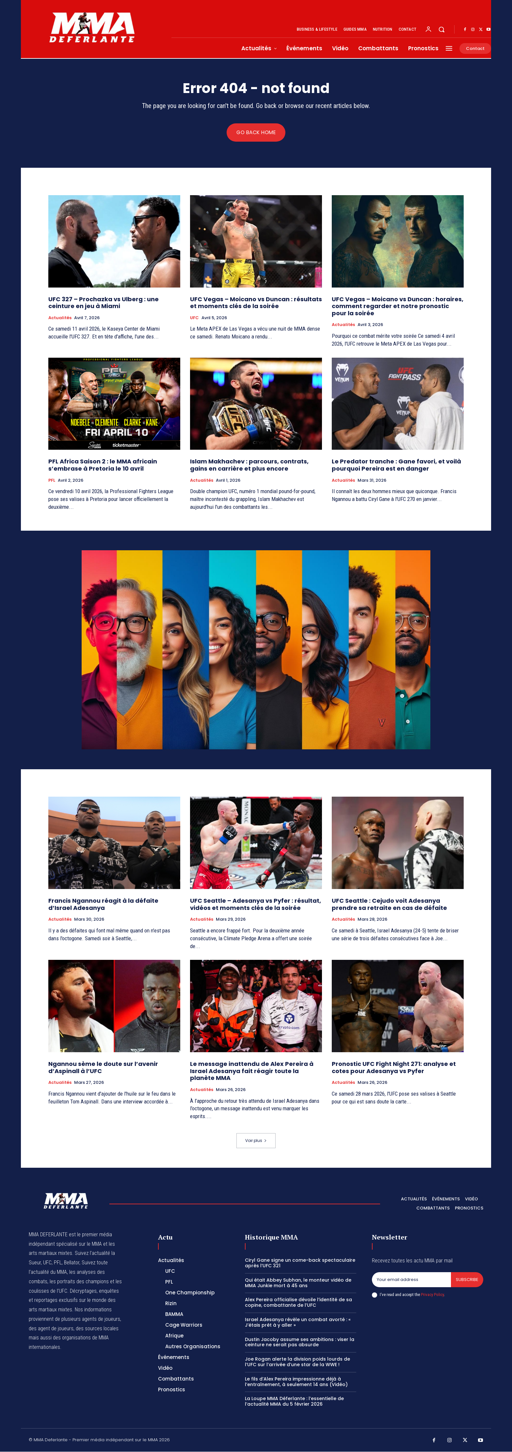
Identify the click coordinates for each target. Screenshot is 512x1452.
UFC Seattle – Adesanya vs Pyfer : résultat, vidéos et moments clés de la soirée (255, 904)
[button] (441, 29)
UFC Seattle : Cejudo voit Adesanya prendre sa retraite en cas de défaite (389, 904)
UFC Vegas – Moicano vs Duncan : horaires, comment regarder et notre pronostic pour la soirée (397, 306)
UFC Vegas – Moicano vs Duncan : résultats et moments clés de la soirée (256, 302)
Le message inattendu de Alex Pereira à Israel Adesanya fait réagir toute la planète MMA (251, 1071)
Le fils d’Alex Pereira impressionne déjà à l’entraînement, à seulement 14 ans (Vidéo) (296, 1382)
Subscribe (467, 1280)
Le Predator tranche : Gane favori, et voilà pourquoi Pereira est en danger (396, 465)
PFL (51, 480)
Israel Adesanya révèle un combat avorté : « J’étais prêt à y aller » (298, 1322)
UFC (194, 317)
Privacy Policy (432, 1294)
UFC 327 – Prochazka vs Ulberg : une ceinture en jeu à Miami (103, 302)
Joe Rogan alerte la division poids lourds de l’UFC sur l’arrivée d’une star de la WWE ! (297, 1362)
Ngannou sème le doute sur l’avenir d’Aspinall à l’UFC (103, 1067)
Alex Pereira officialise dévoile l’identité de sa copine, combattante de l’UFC (298, 1303)
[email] (411, 1280)
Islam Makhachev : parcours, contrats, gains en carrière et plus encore (249, 465)
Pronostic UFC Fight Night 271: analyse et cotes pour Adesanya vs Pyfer (394, 1067)
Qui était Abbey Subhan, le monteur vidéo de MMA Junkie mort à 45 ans (298, 1283)
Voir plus (256, 1141)
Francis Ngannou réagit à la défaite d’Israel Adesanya (103, 904)
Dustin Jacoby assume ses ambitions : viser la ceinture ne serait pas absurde (299, 1342)
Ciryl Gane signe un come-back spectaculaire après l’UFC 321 (300, 1263)
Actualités (60, 317)
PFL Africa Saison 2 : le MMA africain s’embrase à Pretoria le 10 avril (102, 465)
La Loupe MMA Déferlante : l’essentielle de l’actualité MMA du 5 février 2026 (294, 1402)
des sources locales (97, 1329)
